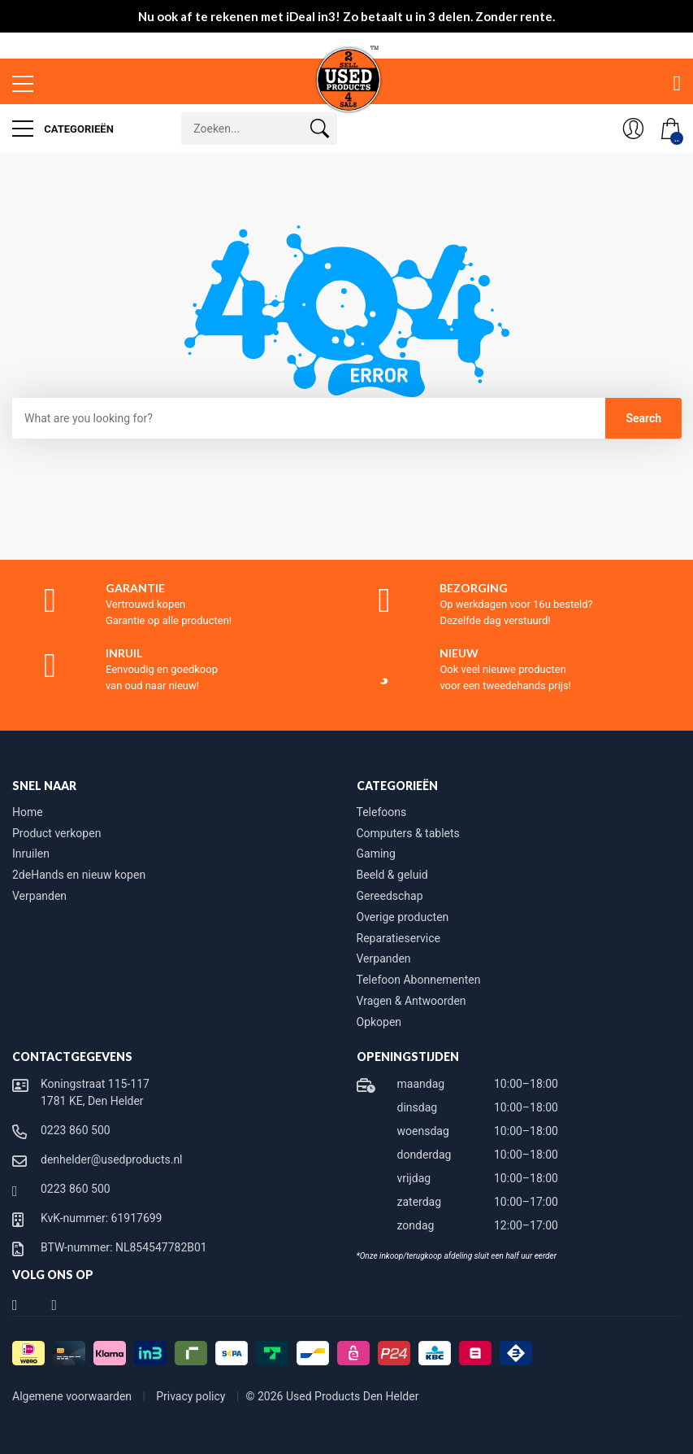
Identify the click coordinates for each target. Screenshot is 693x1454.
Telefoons (382, 812)
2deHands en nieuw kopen (78, 874)
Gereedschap (390, 895)
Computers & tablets (408, 833)
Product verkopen (56, 833)
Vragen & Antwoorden (411, 1000)
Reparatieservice (398, 938)
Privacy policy (192, 1396)
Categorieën (63, 128)
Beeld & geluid (392, 874)
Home (27, 812)
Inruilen (31, 853)
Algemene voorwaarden (73, 1396)
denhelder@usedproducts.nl (112, 1159)
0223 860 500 (75, 1130)
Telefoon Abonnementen (419, 979)
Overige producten (403, 916)
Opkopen (379, 1021)
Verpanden (39, 895)
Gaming (376, 853)
